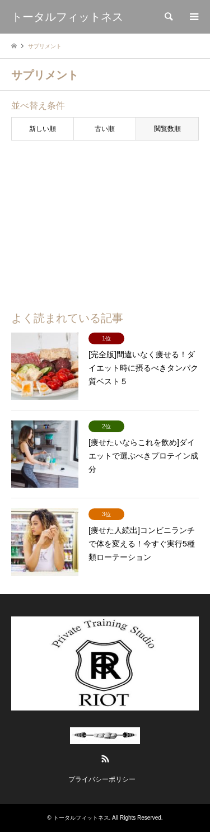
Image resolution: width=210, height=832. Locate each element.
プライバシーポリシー (102, 779)
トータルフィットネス (81, 818)
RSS (105, 759)
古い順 (105, 129)
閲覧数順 (167, 129)
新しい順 (42, 129)
